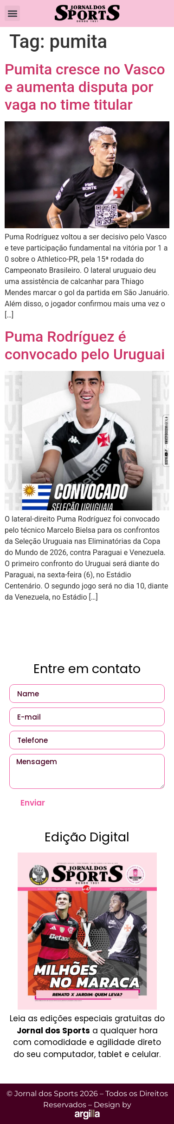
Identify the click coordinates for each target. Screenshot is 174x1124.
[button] (12, 13)
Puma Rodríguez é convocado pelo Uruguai (85, 345)
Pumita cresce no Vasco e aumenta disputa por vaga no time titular (85, 87)
